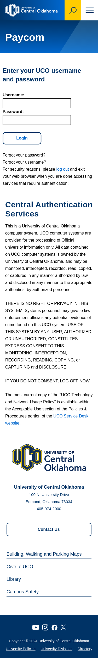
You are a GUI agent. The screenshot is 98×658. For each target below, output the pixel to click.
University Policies (21, 649)
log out (62, 169)
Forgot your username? (24, 162)
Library (14, 579)
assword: (13, 111)
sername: (13, 95)
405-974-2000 (49, 508)
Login (22, 138)
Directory (85, 649)
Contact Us (49, 529)
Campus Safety (23, 591)
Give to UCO (20, 566)
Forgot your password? (24, 155)
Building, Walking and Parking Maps (44, 554)
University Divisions (56, 649)
